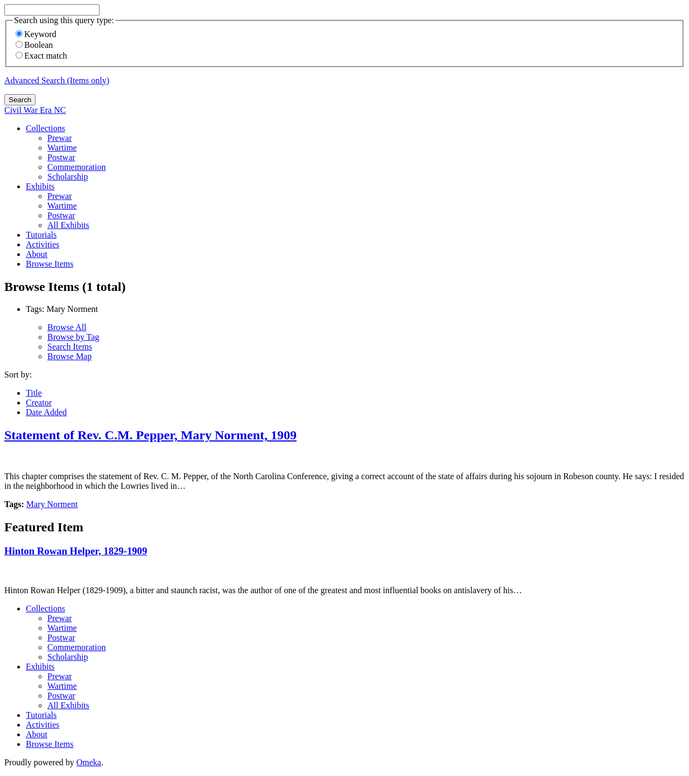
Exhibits (40, 186)
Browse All (66, 327)
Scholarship (67, 176)
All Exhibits (68, 225)
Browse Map (69, 356)
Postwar (61, 157)
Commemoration (76, 167)
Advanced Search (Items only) (56, 80)
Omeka (88, 762)
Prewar (59, 138)
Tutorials (41, 234)
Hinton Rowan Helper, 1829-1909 (75, 551)
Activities (42, 244)
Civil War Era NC (35, 110)
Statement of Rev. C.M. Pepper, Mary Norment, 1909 (150, 435)
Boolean (34, 44)
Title (34, 392)
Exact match (41, 55)
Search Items (69, 346)
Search (20, 100)
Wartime (62, 147)
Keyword (36, 34)
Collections (45, 128)
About (36, 254)
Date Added (46, 412)
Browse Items (49, 263)
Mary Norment (52, 504)
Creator (39, 402)
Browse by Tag (73, 336)
